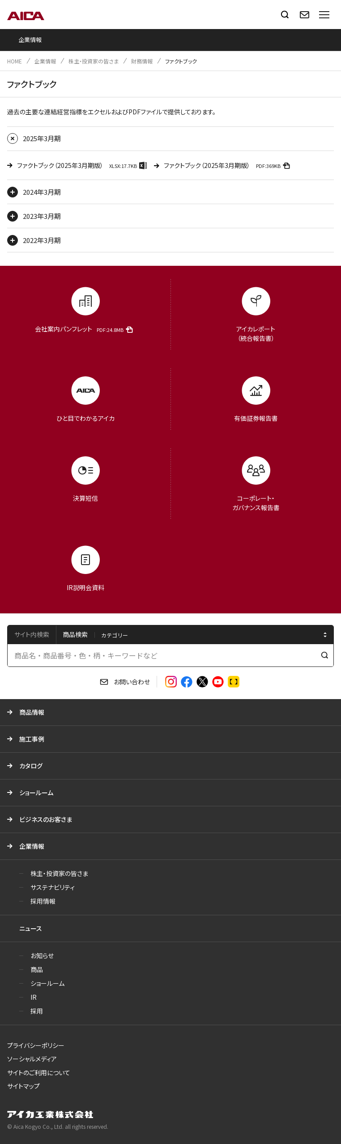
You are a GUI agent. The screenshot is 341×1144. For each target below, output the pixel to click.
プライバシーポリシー (35, 1045)
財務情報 (142, 61)
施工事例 (31, 738)
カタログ (31, 765)
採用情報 (42, 901)
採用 (36, 1010)
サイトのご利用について (38, 1072)
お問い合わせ (132, 681)
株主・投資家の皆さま (93, 61)
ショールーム (36, 792)
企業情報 (45, 61)
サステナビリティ (52, 887)
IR (33, 997)
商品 (36, 969)
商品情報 (31, 712)
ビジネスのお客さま (45, 819)
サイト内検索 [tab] (31, 634)
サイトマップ (23, 1085)
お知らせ (42, 955)
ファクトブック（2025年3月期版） (83, 165)
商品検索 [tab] (75, 634)
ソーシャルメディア (32, 1058)
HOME (14, 61)
